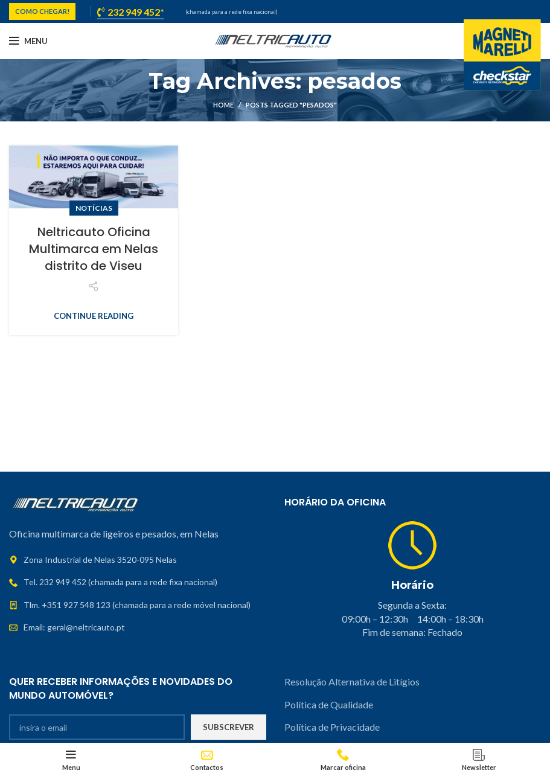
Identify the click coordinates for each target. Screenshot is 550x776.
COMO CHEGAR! (42, 11)
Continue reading (93, 316)
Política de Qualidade (328, 704)
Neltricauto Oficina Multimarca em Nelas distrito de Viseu (93, 248)
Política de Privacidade (332, 727)
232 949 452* (130, 12)
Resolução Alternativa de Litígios (352, 681)
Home (223, 105)
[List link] (137, 582)
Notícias (93, 208)
